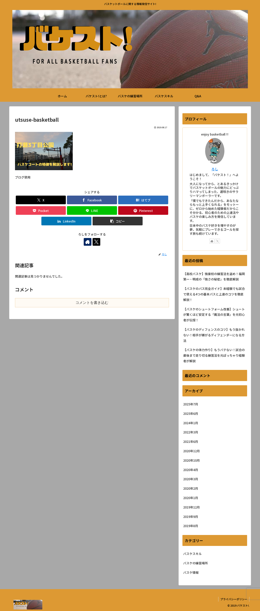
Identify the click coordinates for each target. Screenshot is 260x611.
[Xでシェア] (41, 200)
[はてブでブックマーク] (143, 200)
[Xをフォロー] (96, 242)
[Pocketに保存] (41, 210)
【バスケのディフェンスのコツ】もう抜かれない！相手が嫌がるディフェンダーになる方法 (214, 335)
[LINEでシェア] (92, 210)
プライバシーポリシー (233, 599)
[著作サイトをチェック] (87, 242)
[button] (118, 221)
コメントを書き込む (91, 303)
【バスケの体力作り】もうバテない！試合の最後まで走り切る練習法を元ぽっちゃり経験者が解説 (214, 355)
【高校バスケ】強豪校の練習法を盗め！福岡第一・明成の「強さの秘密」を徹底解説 (214, 276)
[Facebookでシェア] (92, 200)
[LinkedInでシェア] (66, 221)
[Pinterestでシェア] (143, 210)
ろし (214, 169)
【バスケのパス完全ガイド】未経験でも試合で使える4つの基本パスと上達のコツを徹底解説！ (214, 294)
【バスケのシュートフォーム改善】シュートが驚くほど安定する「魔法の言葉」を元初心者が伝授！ (214, 314)
